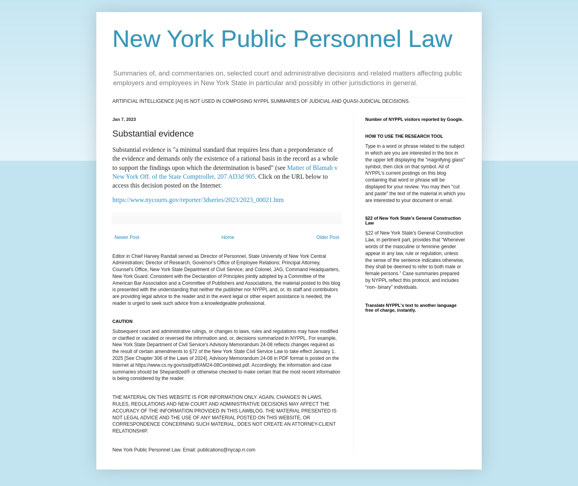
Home (228, 237)
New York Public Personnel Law (282, 38)
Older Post (327, 237)
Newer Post (126, 237)
